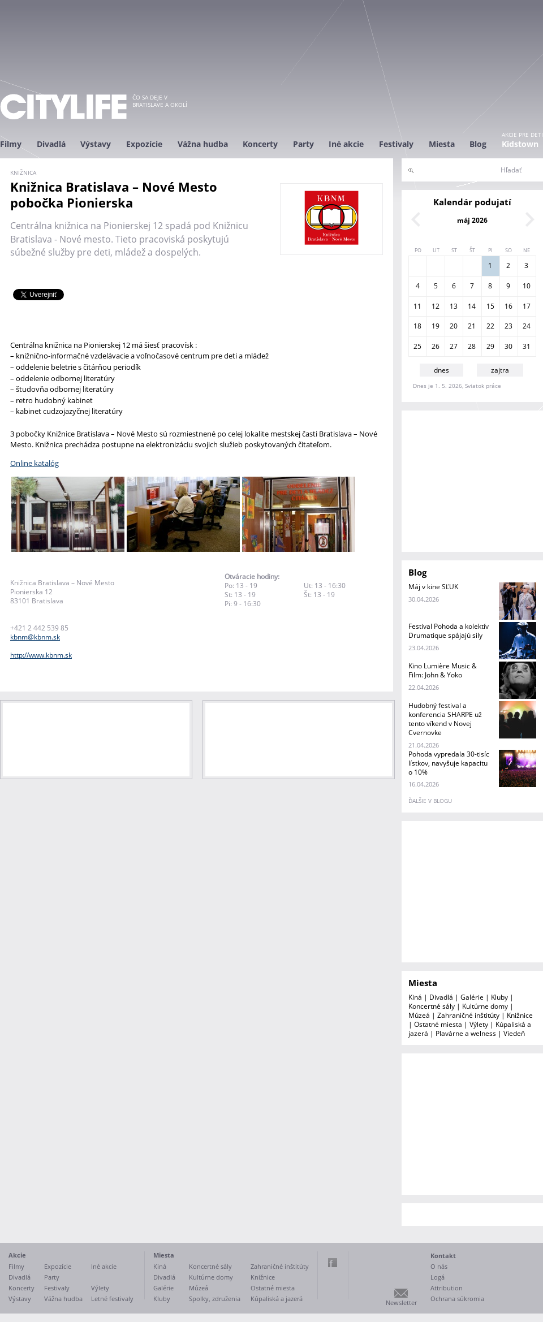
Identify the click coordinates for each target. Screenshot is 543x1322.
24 (527, 326)
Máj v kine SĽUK (433, 586)
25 (417, 346)
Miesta (442, 144)
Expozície (144, 144)
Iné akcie (346, 144)
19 (435, 326)
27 (454, 346)
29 (490, 346)
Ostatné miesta (438, 1024)
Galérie (472, 997)
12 (435, 306)
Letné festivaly (112, 1298)
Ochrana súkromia (457, 1298)
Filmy (10, 144)
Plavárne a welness (466, 1033)
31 (527, 346)
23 (508, 326)
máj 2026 (472, 220)
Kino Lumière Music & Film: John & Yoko (442, 670)
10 (527, 286)
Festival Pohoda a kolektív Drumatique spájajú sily (448, 630)
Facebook (332, 1262)
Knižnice (520, 1015)
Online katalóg (34, 463)
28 (472, 346)
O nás (438, 1266)
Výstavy (95, 144)
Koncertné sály (431, 1006)
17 (527, 306)
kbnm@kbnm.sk (35, 637)
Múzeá (419, 1015)
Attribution (446, 1288)
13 (454, 306)
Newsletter (401, 1302)
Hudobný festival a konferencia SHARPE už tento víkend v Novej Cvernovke (445, 719)
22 (490, 326)
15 (490, 306)
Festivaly (396, 144)
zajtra (500, 370)
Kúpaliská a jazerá (277, 1298)
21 (472, 326)
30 (508, 346)
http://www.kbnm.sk (41, 655)
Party (303, 144)
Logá (437, 1277)
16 (508, 306)
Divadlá (51, 144)
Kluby (499, 997)
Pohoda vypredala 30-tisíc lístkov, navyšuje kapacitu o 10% (448, 763)
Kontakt (443, 1255)
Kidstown (520, 144)
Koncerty (260, 144)
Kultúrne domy (485, 1006)
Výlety (478, 1024)
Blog (477, 144)
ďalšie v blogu (430, 801)
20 (454, 326)
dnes (441, 370)
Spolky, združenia (214, 1298)
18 (417, 326)
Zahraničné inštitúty (468, 1015)
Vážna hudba (203, 144)
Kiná (415, 997)
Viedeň (514, 1033)
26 (435, 346)
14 (472, 306)
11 (417, 306)
